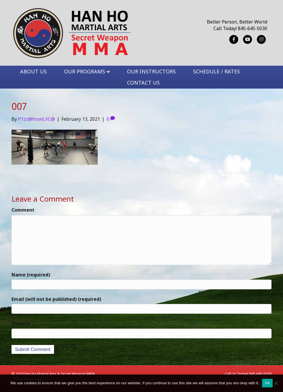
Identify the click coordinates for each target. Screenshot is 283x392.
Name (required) (30, 275)
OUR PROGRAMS (84, 71)
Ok (267, 383)
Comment (22, 210)
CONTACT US (143, 82)
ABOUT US (33, 71)
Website (20, 323)
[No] (276, 383)
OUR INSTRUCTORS (151, 71)
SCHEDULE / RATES (216, 71)
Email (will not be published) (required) (56, 299)
